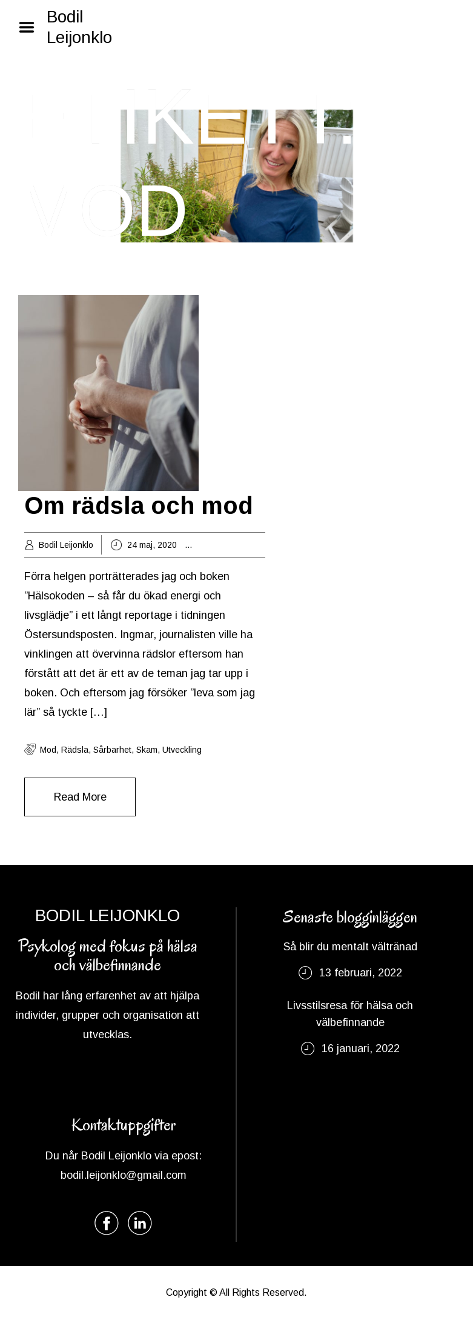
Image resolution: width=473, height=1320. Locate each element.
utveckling (182, 750)
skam (146, 750)
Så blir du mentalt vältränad (350, 947)
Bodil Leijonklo (79, 27)
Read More (80, 797)
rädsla (74, 750)
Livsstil (254, 545)
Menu (31, 27)
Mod (48, 750)
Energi (223, 545)
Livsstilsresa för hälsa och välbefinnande (350, 1013)
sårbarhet (112, 750)
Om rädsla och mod (138, 505)
